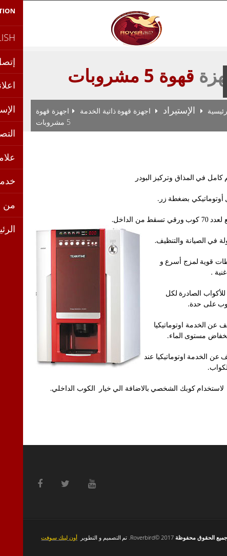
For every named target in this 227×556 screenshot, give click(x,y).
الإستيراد (156, 110)
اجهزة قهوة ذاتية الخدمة (92, 111)
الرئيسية (196, 111)
